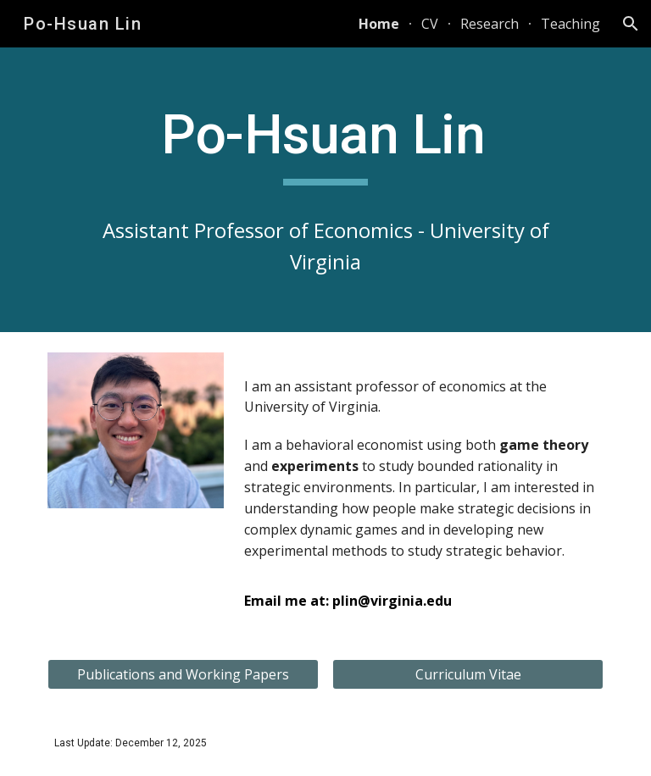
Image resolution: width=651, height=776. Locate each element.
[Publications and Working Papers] (182, 674)
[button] (630, 23)
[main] (325, 190)
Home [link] (379, 23)
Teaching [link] (570, 23)
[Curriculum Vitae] (467, 674)
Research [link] (489, 23)
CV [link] (429, 23)
